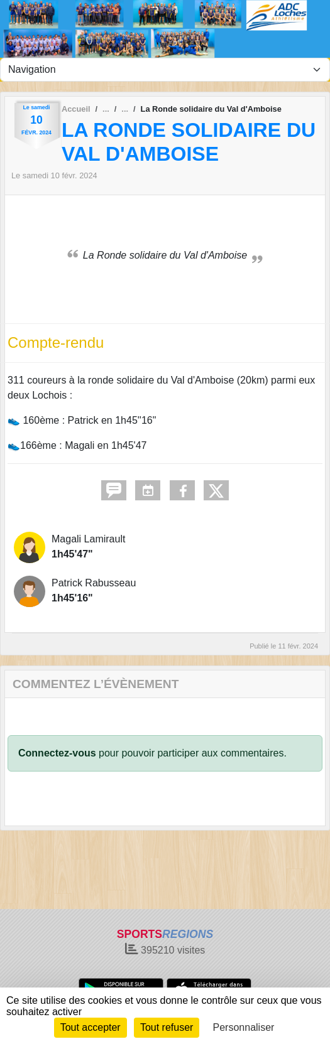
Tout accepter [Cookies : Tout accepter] (90, 1027)
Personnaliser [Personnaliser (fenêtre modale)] (244, 1027)
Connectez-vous (57, 753)
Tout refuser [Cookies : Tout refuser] (166, 1027)
